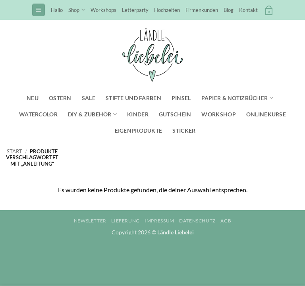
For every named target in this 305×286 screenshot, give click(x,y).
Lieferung (125, 221)
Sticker (183, 130)
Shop (76, 10)
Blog (229, 10)
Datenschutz (197, 221)
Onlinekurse (266, 114)
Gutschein (175, 114)
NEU (33, 98)
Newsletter (90, 221)
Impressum (159, 221)
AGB (225, 221)
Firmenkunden (201, 10)
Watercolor (38, 114)
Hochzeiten (167, 10)
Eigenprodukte (138, 130)
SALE (88, 98)
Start (14, 151)
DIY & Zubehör (92, 114)
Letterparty (135, 10)
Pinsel (181, 98)
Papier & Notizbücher (237, 98)
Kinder (138, 114)
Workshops (103, 10)
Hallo (57, 10)
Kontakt (248, 10)
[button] (38, 10)
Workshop (218, 114)
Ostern (60, 98)
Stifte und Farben (133, 98)
